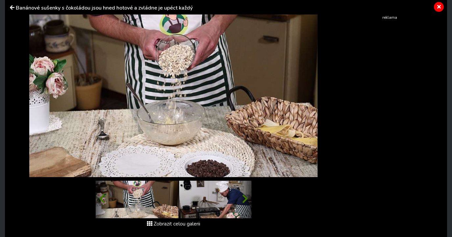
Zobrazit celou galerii (173, 223)
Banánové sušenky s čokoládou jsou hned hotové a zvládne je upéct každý (104, 8)
